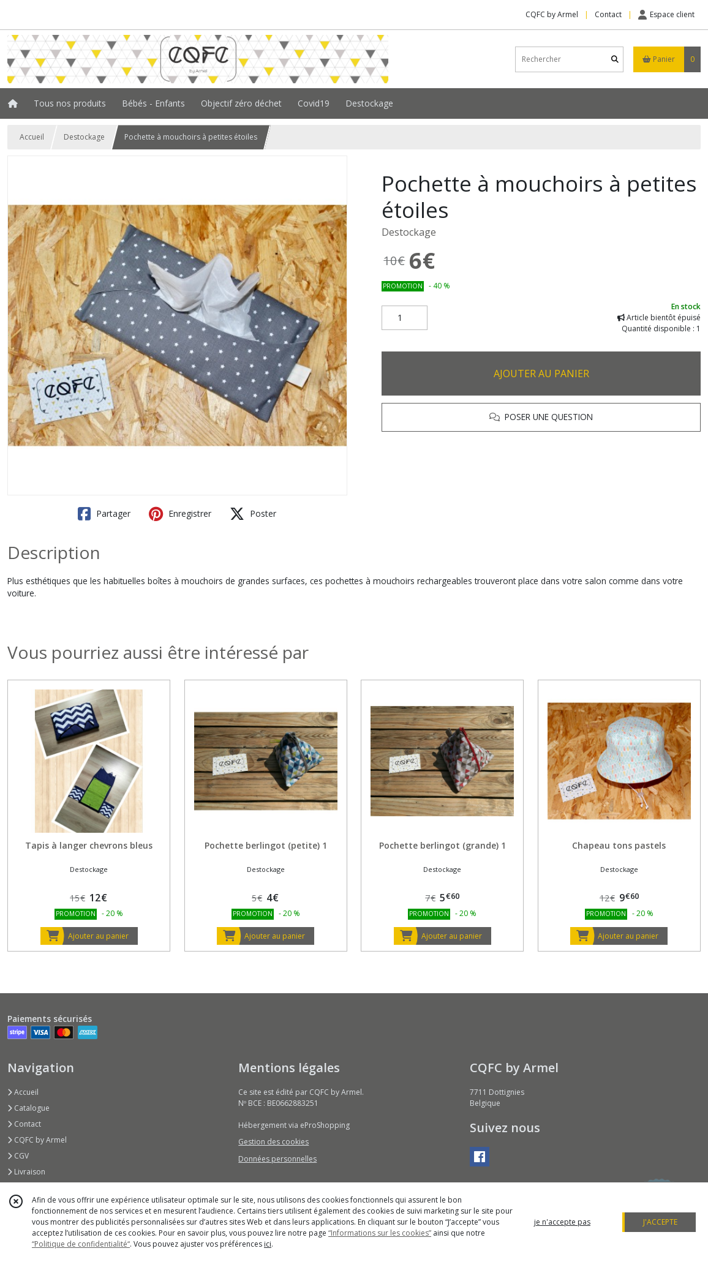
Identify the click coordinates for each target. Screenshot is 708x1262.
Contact (608, 14)
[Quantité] (404, 318)
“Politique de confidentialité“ (81, 1244)
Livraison (26, 1171)
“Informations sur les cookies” (379, 1233)
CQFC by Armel (37, 1140)
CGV (18, 1156)
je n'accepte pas (562, 1222)
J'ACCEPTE (660, 1222)
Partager (104, 513)
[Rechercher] (615, 59)
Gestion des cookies (273, 1141)
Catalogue (28, 1108)
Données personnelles (277, 1159)
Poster (253, 513)
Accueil (32, 137)
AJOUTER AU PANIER (541, 373)
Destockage (84, 137)
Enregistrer (180, 513)
